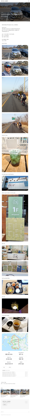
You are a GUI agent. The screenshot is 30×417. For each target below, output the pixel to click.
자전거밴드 (3, 370)
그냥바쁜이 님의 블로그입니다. (6, 402)
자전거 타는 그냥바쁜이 (4, 1)
